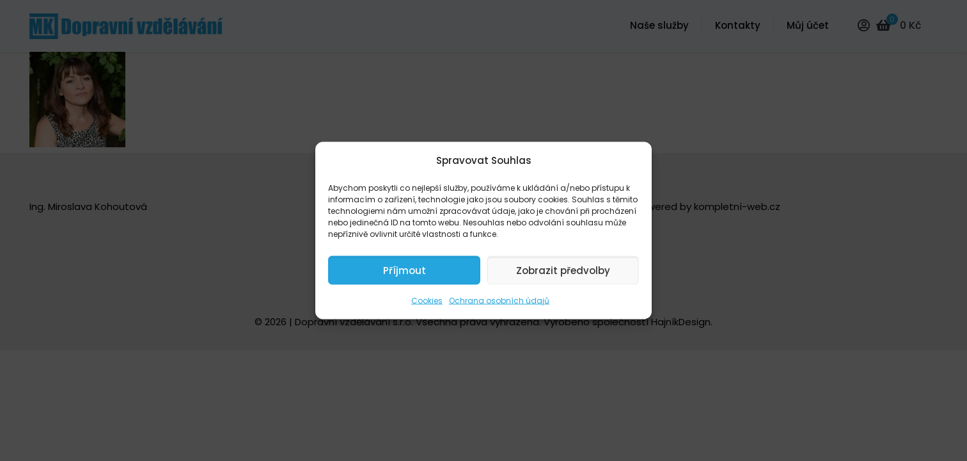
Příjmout (404, 270)
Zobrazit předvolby (563, 270)
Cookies (427, 300)
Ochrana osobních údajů (499, 300)
